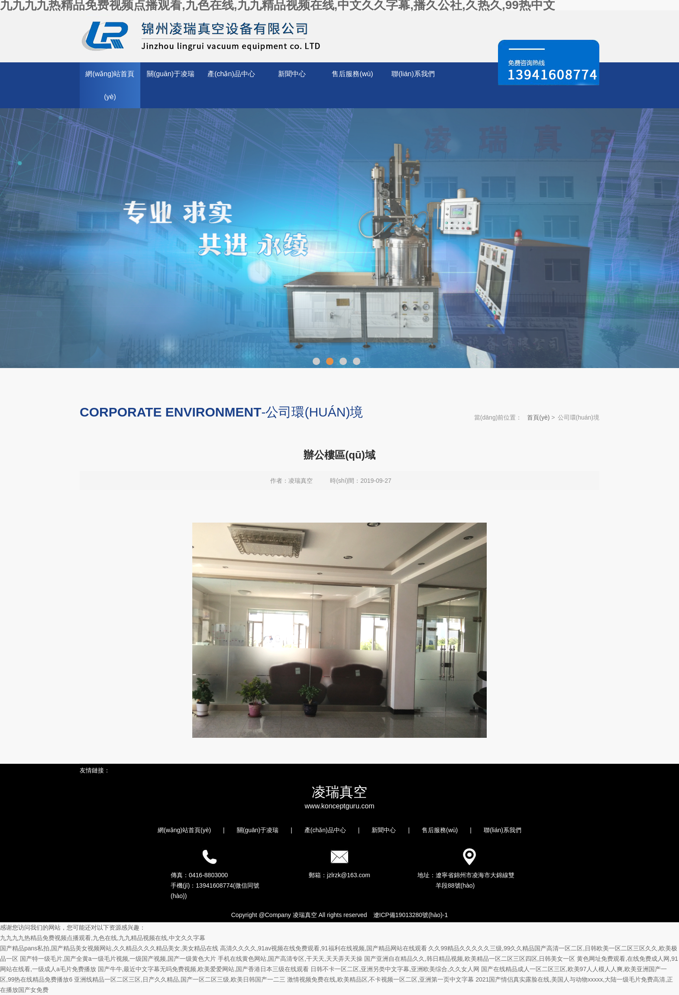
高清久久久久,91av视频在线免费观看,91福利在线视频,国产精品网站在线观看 (323, 948)
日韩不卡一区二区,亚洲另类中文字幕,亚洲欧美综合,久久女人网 (394, 969)
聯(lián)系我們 (413, 74)
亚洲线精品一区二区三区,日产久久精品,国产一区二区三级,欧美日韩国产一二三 (179, 979)
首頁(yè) (538, 417)
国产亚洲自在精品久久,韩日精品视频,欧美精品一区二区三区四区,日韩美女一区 (470, 958)
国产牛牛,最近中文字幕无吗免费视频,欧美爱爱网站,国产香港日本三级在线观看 (203, 969)
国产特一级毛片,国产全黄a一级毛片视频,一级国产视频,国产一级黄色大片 (118, 958)
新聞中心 (292, 74)
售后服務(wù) (352, 74)
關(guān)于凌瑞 (170, 74)
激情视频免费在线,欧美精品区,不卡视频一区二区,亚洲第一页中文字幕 (380, 979)
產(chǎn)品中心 (231, 74)
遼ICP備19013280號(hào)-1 (410, 914)
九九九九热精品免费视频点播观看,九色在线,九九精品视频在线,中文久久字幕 (102, 937)
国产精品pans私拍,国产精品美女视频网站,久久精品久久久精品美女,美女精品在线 (109, 948)
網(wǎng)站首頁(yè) (109, 85)
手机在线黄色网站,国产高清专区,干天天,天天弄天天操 (290, 958)
